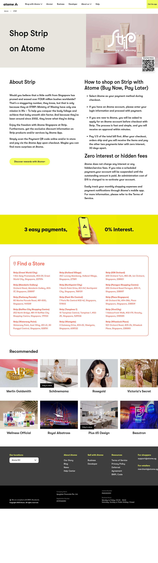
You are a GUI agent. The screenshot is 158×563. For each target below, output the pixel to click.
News (66, 467)
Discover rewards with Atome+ (29, 161)
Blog (66, 464)
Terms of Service (119, 460)
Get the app (152, 4)
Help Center (69, 471)
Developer (73, 4)
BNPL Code (117, 474)
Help (98, 4)
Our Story (68, 460)
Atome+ (49, 4)
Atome (6, 11)
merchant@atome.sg (148, 469)
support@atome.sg (147, 458)
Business (60, 4)
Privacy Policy (118, 464)
